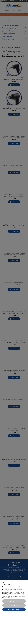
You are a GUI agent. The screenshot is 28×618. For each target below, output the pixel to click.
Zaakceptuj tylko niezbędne (14, 601)
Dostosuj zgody (14, 605)
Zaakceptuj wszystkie (14, 609)
